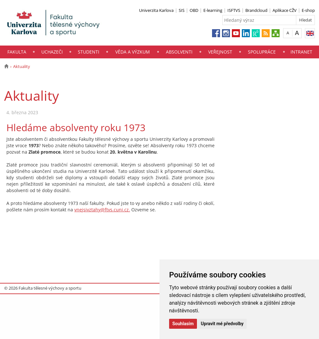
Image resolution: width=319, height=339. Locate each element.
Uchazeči (52, 52)
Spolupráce (262, 52)
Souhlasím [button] (183, 323)
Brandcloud (256, 10)
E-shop (308, 10)
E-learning (212, 10)
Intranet (301, 52)
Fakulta (16, 52)
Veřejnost (220, 52)
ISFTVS (233, 10)
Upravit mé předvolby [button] (222, 323)
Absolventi (179, 52)
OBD (194, 10)
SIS (181, 10)
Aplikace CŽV (285, 10)
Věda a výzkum (132, 52)
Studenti (88, 52)
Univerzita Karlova (156, 10)
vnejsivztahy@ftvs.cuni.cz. (102, 210)
